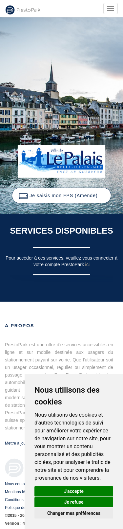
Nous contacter (18, 484)
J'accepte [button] (74, 491)
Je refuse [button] (73, 502)
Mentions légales (19, 492)
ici (87, 264)
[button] (61, 195)
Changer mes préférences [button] (73, 513)
